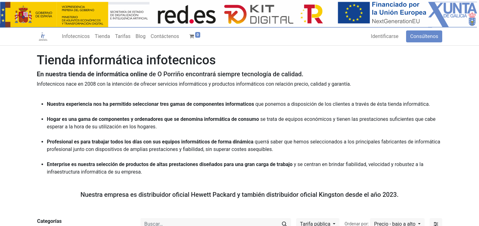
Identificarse (385, 36)
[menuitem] (75, 36)
